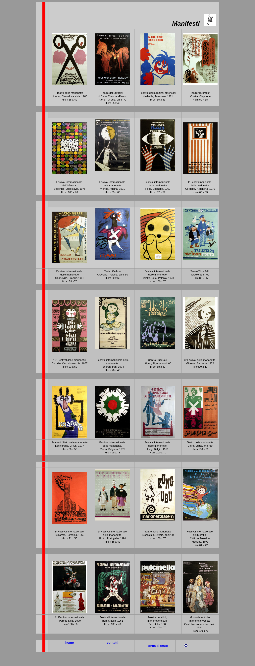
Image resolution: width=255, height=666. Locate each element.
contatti (112, 642)
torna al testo (158, 645)
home (69, 642)
